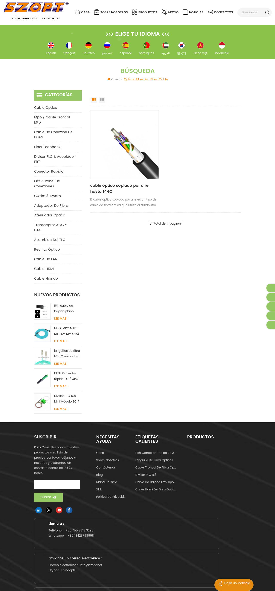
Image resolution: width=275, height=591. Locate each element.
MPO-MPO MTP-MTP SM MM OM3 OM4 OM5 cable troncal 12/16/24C (67, 335)
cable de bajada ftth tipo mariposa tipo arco (156, 486)
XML (99, 493)
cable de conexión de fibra (53, 138)
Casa (82, 12)
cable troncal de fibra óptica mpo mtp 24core (156, 471)
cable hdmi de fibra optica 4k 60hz (156, 493)
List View (102, 104)
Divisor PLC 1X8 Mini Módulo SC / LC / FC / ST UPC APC (66, 402)
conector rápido (48, 175)
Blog (99, 478)
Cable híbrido (46, 282)
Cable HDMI (44, 273)
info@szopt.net (138, 559)
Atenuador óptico (49, 219)
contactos (220, 12)
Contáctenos (106, 471)
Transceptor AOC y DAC (50, 231)
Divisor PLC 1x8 (146, 478)
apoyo (170, 12)
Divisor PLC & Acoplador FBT (54, 163)
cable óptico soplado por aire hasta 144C (112, 171)
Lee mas (60, 322)
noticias (193, 12)
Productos (144, 12)
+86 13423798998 (68, 559)
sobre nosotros (111, 12)
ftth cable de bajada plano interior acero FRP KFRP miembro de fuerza (67, 312)
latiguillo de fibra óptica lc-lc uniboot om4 (156, 464)
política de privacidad (111, 500)
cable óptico (45, 111)
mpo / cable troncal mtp (52, 123)
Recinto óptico (47, 253)
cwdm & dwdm (47, 200)
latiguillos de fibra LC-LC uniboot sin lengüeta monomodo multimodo (67, 357)
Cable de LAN (45, 263)
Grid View (94, 104)
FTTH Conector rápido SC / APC (66, 380)
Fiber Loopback (47, 151)
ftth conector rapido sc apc (156, 456)
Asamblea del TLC (49, 244)
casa (100, 456)
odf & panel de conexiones (47, 187)
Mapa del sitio (106, 486)
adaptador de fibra (51, 209)
